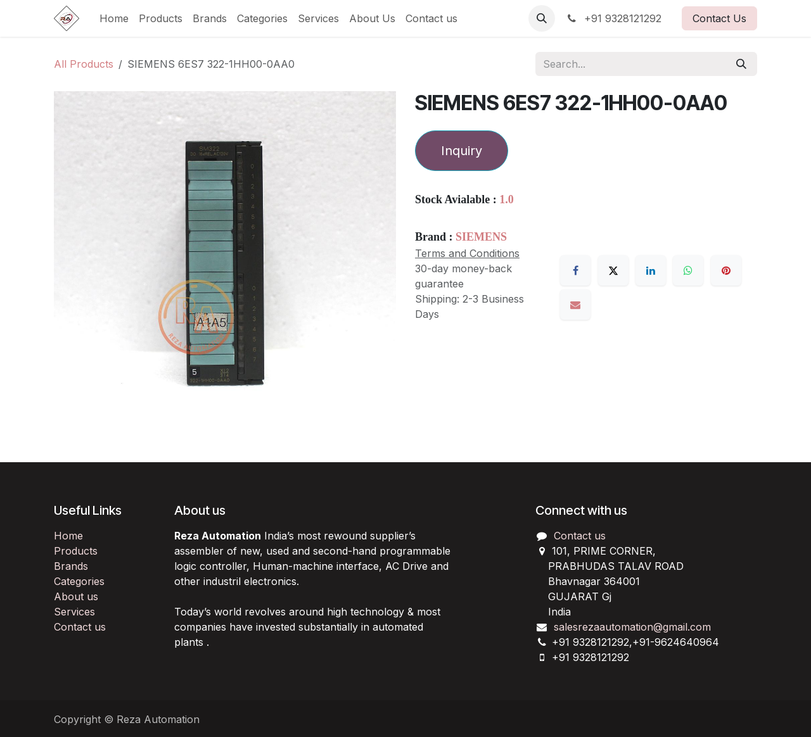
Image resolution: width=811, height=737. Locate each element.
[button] (541, 18)
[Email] (575, 304)
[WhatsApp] (688, 270)
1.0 (506, 199)
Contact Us (719, 18)
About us (76, 596)
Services (74, 611)
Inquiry (461, 150)
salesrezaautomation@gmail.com (632, 626)
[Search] (741, 64)
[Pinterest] (726, 270)
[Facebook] (575, 270)
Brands (71, 566)
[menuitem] (114, 18)
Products (76, 551)
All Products (83, 64)
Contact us (80, 626)
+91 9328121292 (613, 18)
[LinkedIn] (650, 270)
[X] (613, 270)
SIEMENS (481, 236)
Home (68, 535)
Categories (79, 581)
